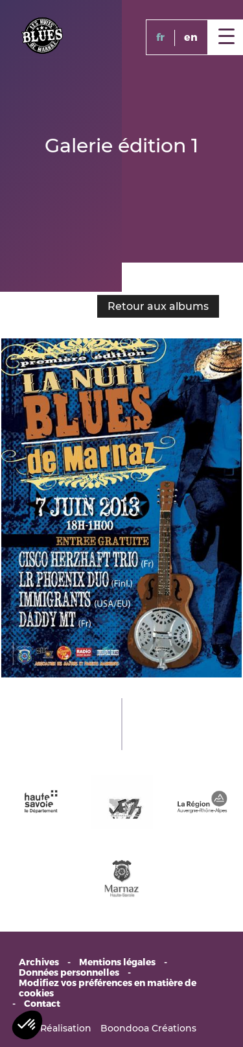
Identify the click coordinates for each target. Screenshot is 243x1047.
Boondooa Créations (148, 1028)
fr (160, 37)
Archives (39, 963)
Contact (42, 1004)
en (191, 37)
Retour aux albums (158, 306)
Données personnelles (69, 973)
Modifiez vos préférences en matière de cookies (107, 988)
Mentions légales (117, 963)
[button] (27, 1025)
